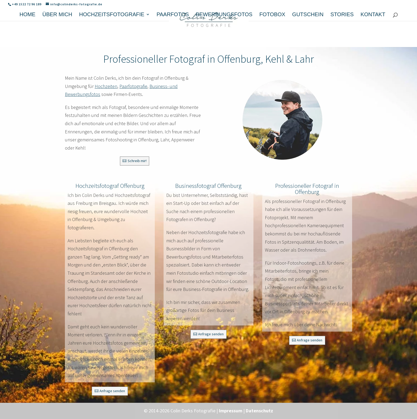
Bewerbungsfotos (224, 38)
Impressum (230, 411)
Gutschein (308, 38)
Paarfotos (173, 38)
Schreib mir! (137, 160)
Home (27, 38)
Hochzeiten (106, 86)
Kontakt (373, 38)
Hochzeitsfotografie (111, 38)
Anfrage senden (112, 390)
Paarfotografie (133, 86)
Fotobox (272, 38)
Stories (341, 38)
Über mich (57, 38)
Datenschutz (259, 411)
